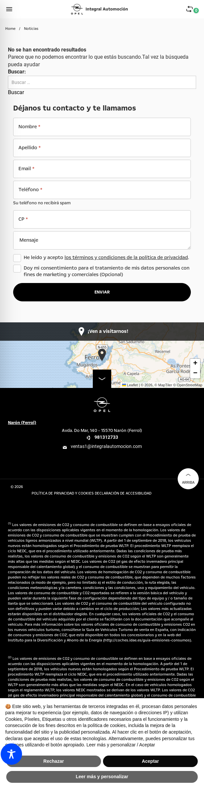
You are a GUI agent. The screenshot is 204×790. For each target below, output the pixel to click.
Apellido (29, 147)
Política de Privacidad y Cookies (63, 493)
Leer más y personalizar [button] (102, 776)
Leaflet (130, 385)
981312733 (106, 437)
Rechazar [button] (53, 761)
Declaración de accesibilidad (123, 493)
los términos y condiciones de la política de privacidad (126, 257)
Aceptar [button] (150, 761)
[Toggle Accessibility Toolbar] (11, 754)
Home (10, 28)
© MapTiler (163, 385)
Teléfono (30, 189)
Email (26, 168)
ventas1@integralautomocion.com (106, 446)
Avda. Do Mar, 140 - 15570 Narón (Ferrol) (102, 431)
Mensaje (28, 240)
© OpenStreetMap (187, 385)
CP (23, 219)
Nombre (29, 126)
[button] (102, 355)
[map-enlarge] (102, 379)
